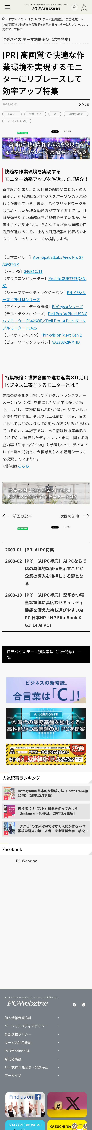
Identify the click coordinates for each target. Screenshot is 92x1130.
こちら (23, 466)
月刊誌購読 (13, 1059)
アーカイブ (13, 1075)
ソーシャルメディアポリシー (26, 1026)
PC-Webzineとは (17, 1050)
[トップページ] (3, 19)
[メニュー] (7, 7)
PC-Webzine (26, 860)
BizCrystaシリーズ (67, 306)
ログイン (84, 7)
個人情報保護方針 (18, 1018)
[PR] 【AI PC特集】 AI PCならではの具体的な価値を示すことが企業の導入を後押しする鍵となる (55, 572)
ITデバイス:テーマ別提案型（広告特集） (54, 19)
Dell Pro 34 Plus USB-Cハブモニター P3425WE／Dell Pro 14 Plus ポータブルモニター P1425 (44, 320)
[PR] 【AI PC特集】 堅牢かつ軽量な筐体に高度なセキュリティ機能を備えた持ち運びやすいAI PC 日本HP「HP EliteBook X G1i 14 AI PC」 (54, 610)
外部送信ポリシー (18, 1034)
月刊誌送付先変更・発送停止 (26, 1067)
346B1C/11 (33, 271)
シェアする (67, 131)
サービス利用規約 (18, 1042)
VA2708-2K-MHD (66, 342)
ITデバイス (16, 19)
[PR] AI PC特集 (39, 549)
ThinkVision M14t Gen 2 (61, 335)
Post (55, 131)
